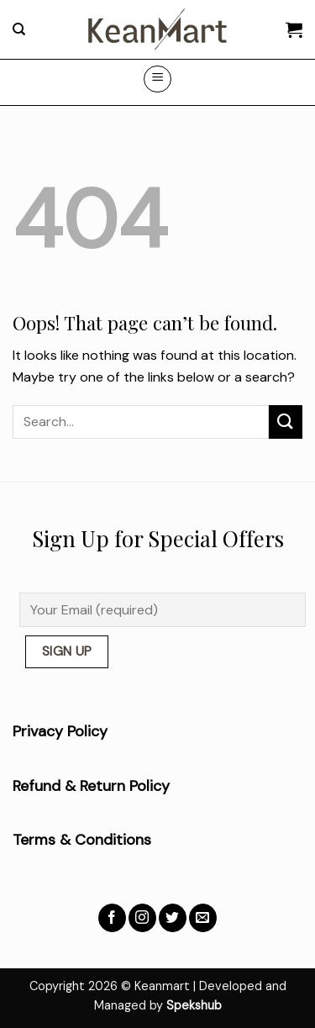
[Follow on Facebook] (112, 918)
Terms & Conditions (82, 840)
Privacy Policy (60, 731)
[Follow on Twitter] (172, 918)
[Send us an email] (203, 918)
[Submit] (285, 421)
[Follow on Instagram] (142, 918)
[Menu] (157, 79)
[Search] (19, 29)
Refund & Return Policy (91, 786)
